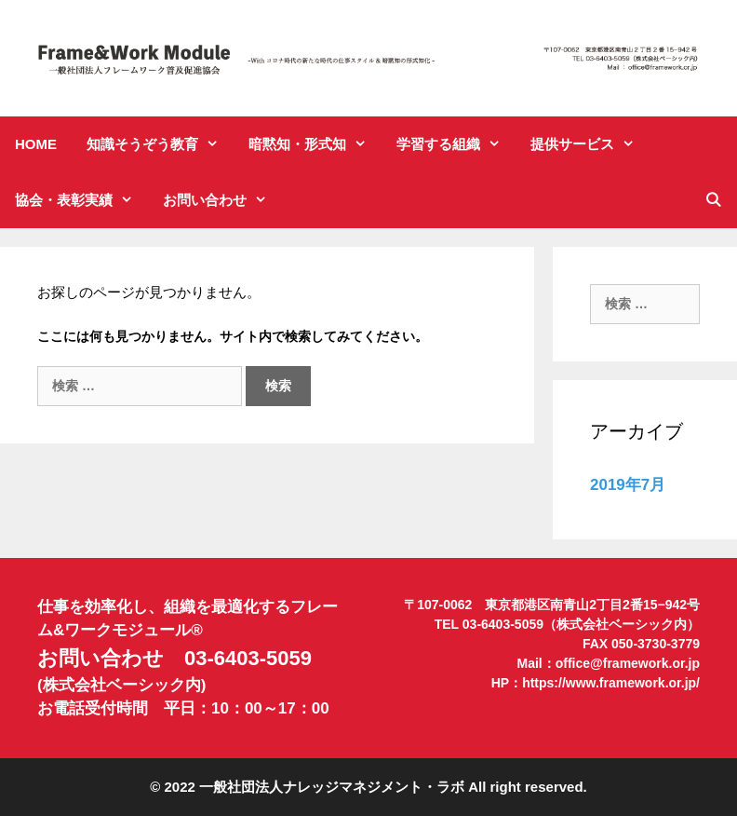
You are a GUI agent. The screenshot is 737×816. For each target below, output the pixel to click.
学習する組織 (456, 144)
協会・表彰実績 (81, 200)
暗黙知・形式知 (315, 144)
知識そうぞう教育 (160, 144)
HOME (36, 144)
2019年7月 (627, 485)
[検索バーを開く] (713, 200)
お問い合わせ (222, 200)
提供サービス (590, 144)
